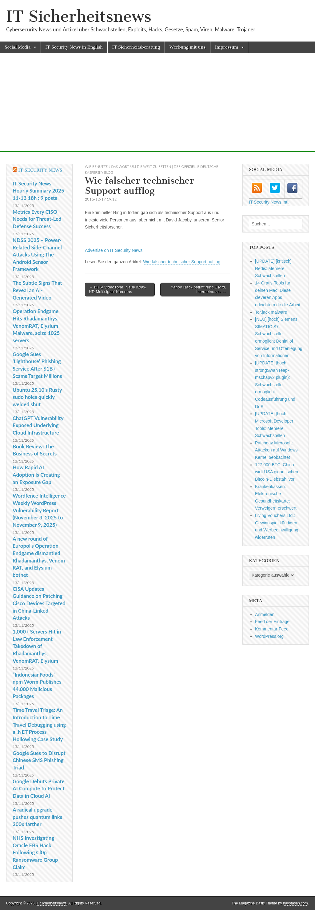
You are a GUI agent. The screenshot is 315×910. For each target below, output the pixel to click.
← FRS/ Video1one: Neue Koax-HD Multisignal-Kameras (118, 289)
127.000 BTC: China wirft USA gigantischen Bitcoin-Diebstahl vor (276, 472)
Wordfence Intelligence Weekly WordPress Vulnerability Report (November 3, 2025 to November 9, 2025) (39, 510)
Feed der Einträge (272, 621)
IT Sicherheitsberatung (136, 47)
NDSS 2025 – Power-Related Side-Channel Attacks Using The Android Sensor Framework (37, 254)
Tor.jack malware (271, 312)
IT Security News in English (74, 47)
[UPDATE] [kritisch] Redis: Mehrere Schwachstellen (273, 268)
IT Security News (40, 170)
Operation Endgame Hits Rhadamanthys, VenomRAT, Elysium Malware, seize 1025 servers (36, 326)
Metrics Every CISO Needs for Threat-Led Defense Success (37, 219)
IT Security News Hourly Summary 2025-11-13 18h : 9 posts (39, 190)
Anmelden (264, 614)
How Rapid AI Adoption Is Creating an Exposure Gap (36, 474)
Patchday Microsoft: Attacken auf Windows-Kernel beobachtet (277, 450)
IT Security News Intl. (269, 202)
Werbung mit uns (187, 47)
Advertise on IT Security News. (114, 250)
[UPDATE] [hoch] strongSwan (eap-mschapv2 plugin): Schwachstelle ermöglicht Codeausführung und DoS (275, 384)
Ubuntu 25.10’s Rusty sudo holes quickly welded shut (37, 397)
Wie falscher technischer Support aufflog (181, 261)
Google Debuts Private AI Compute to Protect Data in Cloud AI (39, 788)
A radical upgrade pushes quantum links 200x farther (37, 816)
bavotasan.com (295, 903)
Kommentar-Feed (272, 628)
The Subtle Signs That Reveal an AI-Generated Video (37, 290)
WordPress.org (269, 636)
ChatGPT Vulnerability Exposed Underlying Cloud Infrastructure (38, 425)
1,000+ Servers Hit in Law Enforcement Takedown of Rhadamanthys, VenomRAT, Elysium (37, 646)
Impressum (226, 47)
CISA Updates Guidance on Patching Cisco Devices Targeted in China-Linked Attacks (39, 603)
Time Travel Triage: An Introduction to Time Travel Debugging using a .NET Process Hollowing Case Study (39, 724)
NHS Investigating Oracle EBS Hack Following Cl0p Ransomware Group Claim (35, 852)
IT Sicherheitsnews (78, 16)
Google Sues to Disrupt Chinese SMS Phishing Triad (39, 760)
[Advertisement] (157, 109)
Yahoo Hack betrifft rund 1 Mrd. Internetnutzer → (198, 289)
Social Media (18, 47)
